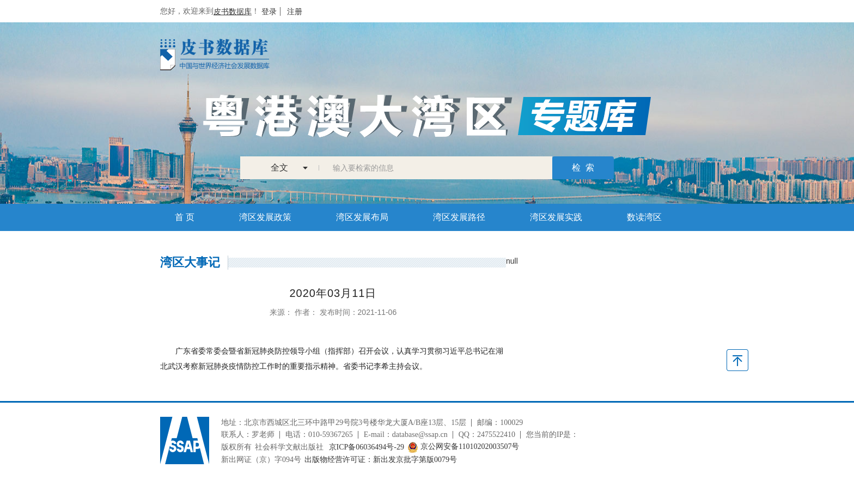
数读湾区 (644, 217)
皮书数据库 (232, 11)
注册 (294, 11)
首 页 (184, 217)
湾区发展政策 (265, 217)
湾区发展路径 (459, 217)
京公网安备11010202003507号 (463, 447)
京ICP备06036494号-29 (366, 447)
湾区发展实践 (556, 217)
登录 (269, 11)
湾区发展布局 (362, 217)
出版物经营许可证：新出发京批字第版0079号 (380, 459)
